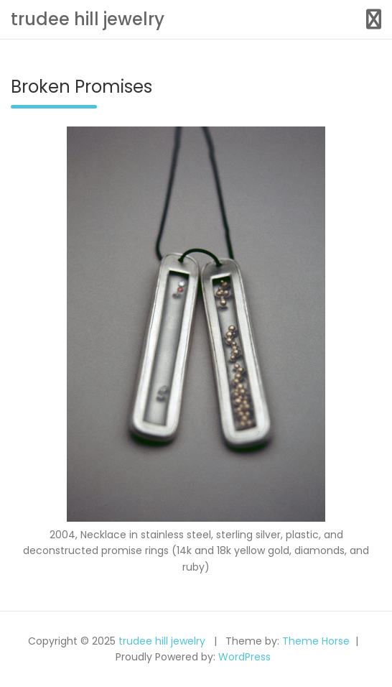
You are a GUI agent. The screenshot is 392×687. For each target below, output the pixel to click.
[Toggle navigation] (373, 19)
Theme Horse (316, 641)
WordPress (244, 657)
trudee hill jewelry (87, 19)
